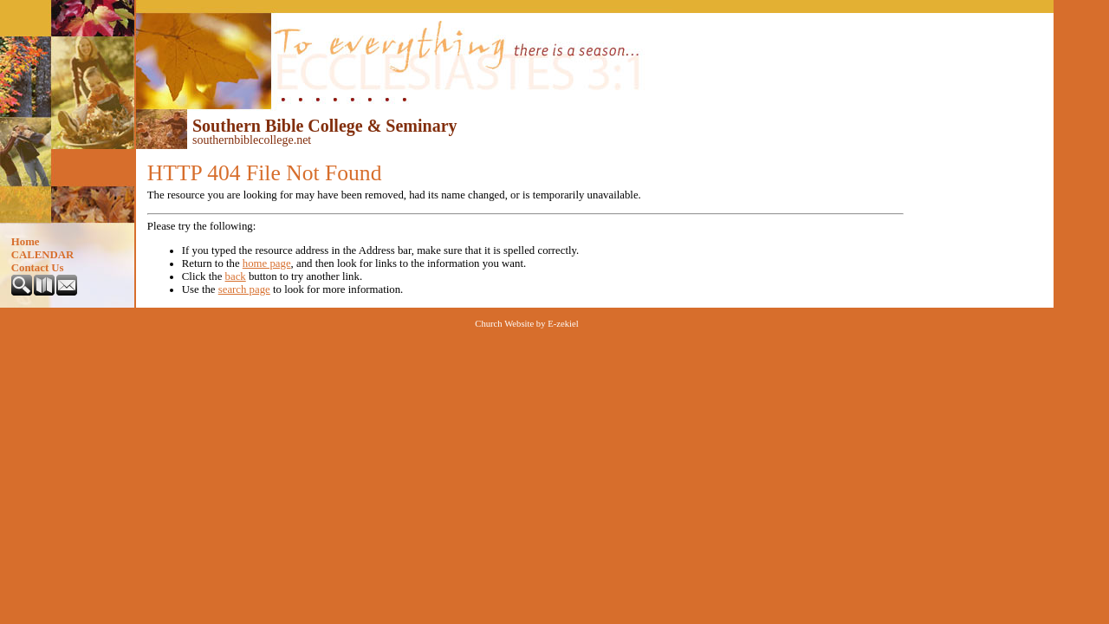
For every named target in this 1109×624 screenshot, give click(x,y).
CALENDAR (43, 255)
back (235, 276)
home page (267, 263)
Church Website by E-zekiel (526, 323)
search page (244, 289)
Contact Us (37, 268)
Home (25, 242)
